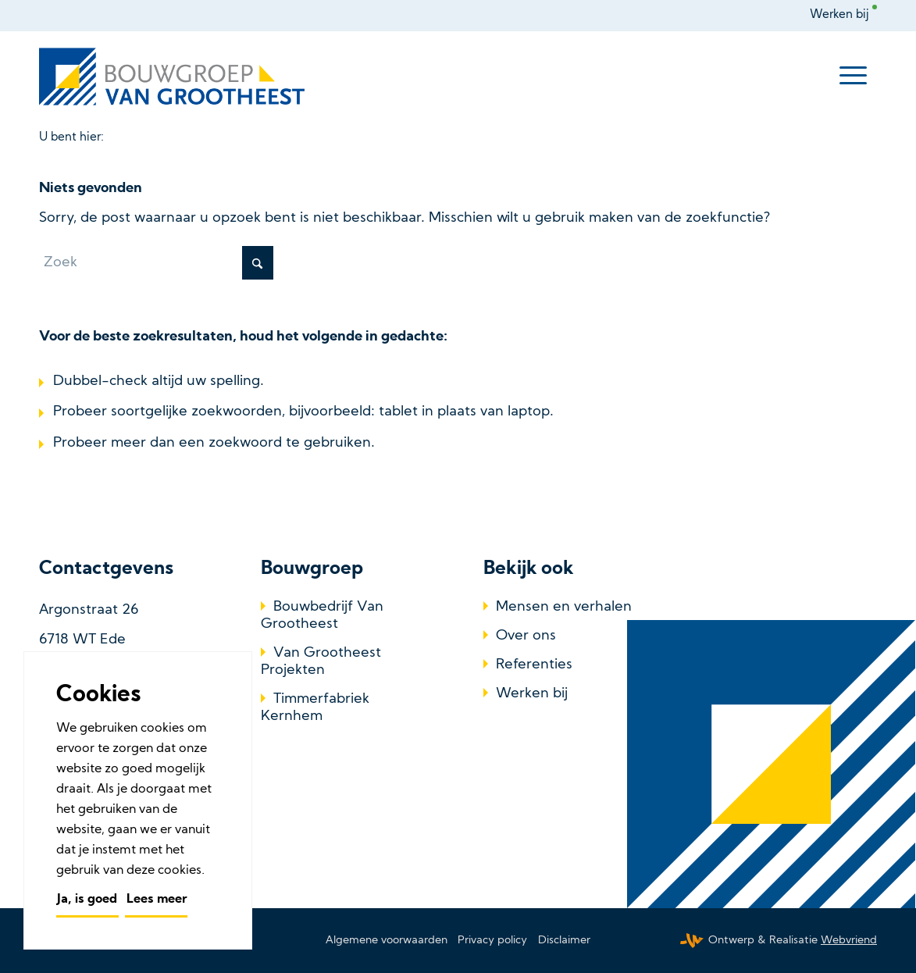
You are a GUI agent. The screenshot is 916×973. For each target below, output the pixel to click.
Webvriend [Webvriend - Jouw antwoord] (849, 940)
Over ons (526, 636)
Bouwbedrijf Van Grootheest (322, 616)
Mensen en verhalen (564, 607)
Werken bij (839, 15)
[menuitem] (843, 15)
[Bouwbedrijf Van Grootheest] (175, 76)
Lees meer (157, 899)
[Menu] (853, 76)
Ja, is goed (87, 899)
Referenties (534, 665)
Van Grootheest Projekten (321, 662)
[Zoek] (156, 263)
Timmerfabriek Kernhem (315, 708)
